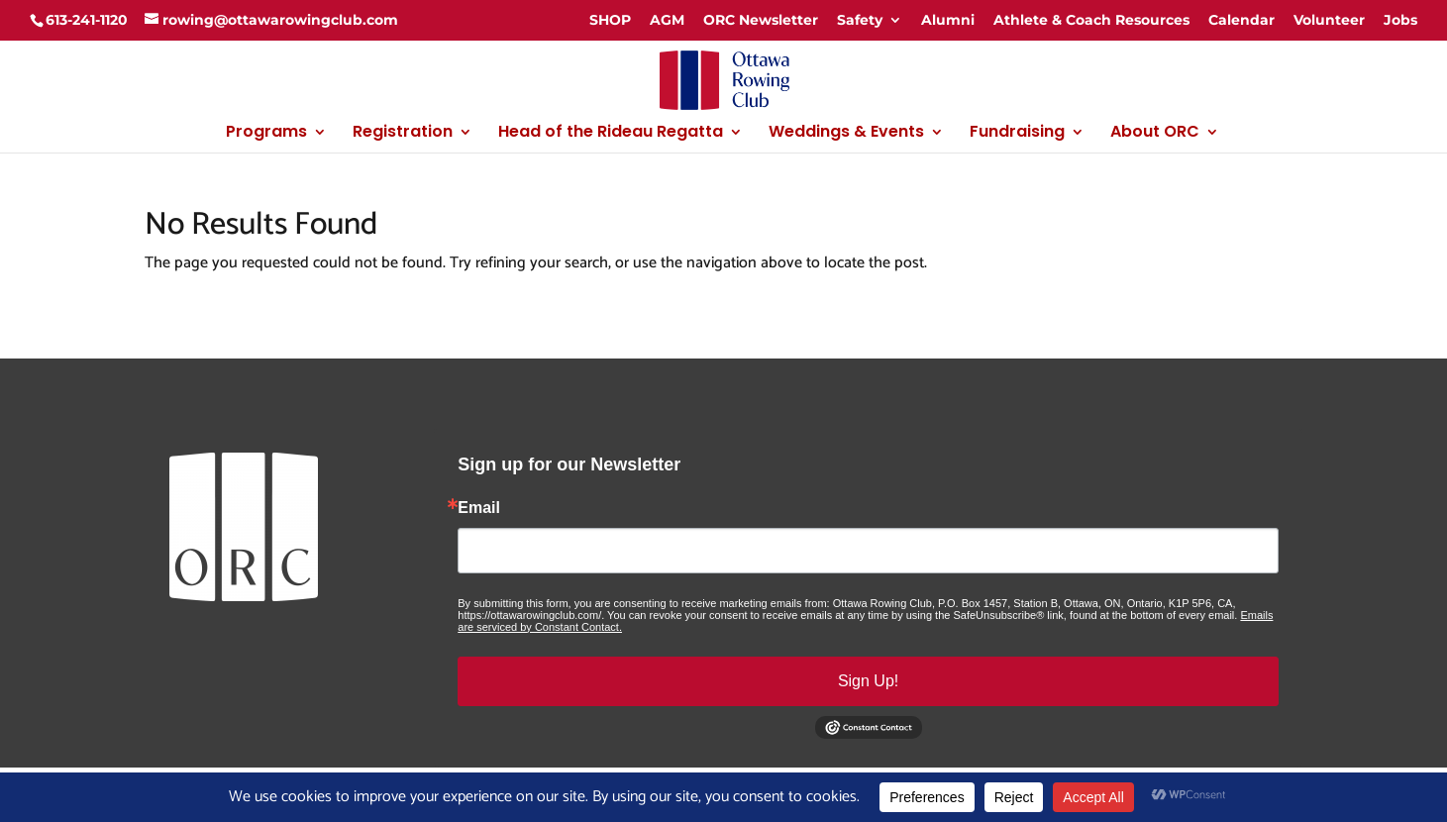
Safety (859, 20)
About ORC (1154, 134)
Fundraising (1017, 134)
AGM (667, 20)
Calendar (1241, 20)
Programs (266, 134)
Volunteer (1329, 20)
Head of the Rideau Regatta (610, 134)
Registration (403, 134)
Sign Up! (868, 680)
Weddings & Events (846, 134)
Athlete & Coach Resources (1091, 20)
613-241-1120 (87, 20)
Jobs (1400, 20)
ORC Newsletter (760, 20)
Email (479, 508)
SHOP (610, 20)
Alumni (948, 20)
